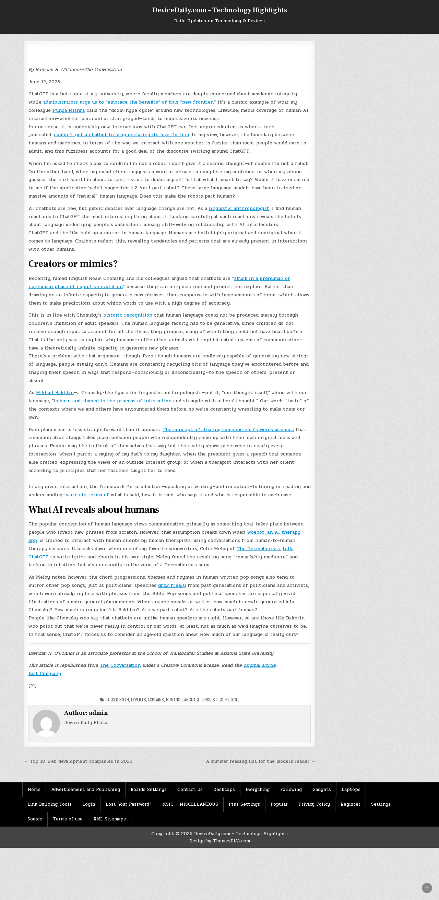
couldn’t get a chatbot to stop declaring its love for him (121, 134)
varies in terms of (87, 494)
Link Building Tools (49, 804)
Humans (173, 699)
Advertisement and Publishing (85, 789)
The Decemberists (258, 548)
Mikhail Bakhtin (55, 392)
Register (350, 804)
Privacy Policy (314, 804)
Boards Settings (149, 789)
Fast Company (44, 673)
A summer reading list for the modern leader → (261, 761)
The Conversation (120, 665)
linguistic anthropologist (239, 208)
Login (88, 804)
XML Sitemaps (109, 819)
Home (34, 789)
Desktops (224, 789)
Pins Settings (244, 804)
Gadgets (321, 789)
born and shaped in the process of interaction (115, 400)
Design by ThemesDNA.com (219, 841)
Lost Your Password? (129, 804)
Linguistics (212, 699)
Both (124, 699)
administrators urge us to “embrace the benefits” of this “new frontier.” (129, 102)
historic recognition (127, 315)
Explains (156, 699)
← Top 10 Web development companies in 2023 (78, 761)
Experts (138, 699)
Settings (381, 804)
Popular (279, 804)
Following (291, 789)
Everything (258, 789)
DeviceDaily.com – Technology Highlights (219, 10)
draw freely (172, 585)
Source (34, 819)
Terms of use (68, 819)
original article (260, 665)
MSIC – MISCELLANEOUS (190, 804)
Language (191, 699)
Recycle (232, 699)
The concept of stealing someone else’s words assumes (228, 429)
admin (98, 713)
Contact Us (190, 789)
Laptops (351, 789)
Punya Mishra (68, 110)
